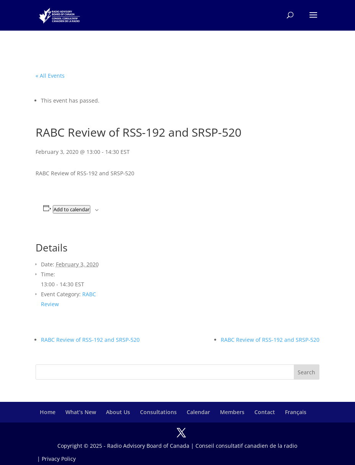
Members (232, 412)
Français (295, 412)
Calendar (198, 412)
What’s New (80, 412)
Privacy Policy (59, 458)
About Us (118, 412)
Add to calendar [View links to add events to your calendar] (72, 209)
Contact (264, 412)
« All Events (50, 75)
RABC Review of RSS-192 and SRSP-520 (90, 339)
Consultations (158, 412)
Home (47, 412)
